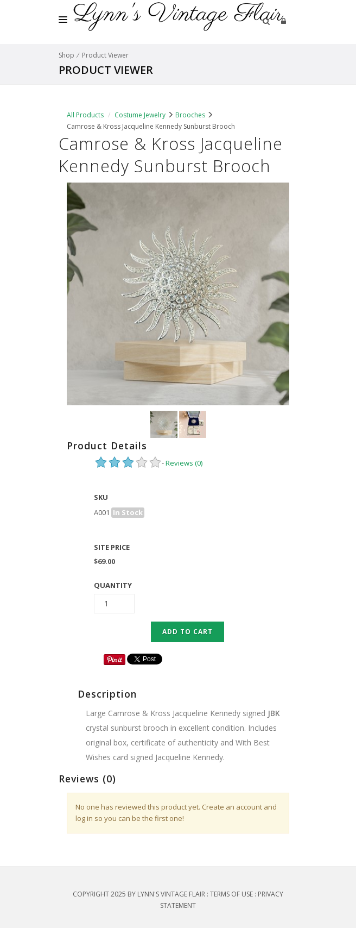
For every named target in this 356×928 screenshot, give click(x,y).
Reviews (184, 463)
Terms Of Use (231, 894)
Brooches (190, 115)
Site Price (112, 547)
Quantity (113, 585)
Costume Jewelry (140, 115)
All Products (85, 115)
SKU (101, 497)
